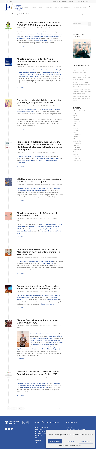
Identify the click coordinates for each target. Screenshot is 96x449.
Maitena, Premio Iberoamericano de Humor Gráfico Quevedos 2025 (37, 321)
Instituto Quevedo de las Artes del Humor (48, 34)
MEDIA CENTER (72, 1)
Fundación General (46, 72)
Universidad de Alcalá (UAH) (28, 72)
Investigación (77, 143)
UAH (36, 442)
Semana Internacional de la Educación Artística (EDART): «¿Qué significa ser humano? (39, 101)
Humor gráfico (45, 27)
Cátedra (75, 115)
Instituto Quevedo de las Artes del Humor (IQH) (33, 188)
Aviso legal (38, 429)
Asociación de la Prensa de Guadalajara (49, 74)
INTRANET (88, 1)
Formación (44, 66)
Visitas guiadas (77, 160)
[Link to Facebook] (5, 1)
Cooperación (77, 121)
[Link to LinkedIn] (10, 1)
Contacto (38, 440)
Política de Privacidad (75, 445)
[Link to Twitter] (8, 1)
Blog (82, 14)
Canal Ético (38, 436)
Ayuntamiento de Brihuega (29, 76)
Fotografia (76, 139)
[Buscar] (89, 7)
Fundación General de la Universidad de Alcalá (39, 36)
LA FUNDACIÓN (56, 1)
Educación (76, 130)
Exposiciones (77, 134)
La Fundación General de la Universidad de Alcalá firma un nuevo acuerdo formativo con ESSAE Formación (38, 252)
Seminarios (76, 156)
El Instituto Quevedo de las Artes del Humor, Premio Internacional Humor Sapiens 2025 (38, 372)
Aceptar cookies (55, 441)
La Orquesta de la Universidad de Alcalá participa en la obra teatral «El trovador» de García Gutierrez (82, 70)
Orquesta (75, 154)
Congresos (41, 257)
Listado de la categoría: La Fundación (17, 14)
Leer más (21, 46)
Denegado (70, 441)
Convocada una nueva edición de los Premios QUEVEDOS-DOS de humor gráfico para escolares (40, 23)
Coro (74, 124)
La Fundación (52, 27)
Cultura (39, 27)
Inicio (78, 14)
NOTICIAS (64, 1)
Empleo (75, 132)
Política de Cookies (64, 445)
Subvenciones (77, 158)
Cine (74, 117)
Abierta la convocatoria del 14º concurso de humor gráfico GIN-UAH (37, 214)
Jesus (61, 27)
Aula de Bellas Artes (79, 111)
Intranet (37, 438)
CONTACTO (81, 1)
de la (43, 227)
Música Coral (77, 149)
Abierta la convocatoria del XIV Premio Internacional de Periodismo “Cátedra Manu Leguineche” (38, 61)
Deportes (75, 128)
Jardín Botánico (77, 145)
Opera (74, 152)
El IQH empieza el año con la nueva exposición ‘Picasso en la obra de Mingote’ (39, 180)
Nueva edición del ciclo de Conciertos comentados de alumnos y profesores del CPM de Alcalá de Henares (82, 91)
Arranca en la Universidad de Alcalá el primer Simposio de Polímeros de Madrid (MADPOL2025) (40, 287)
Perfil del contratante (41, 427)
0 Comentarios (30, 27)
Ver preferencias (86, 441)
